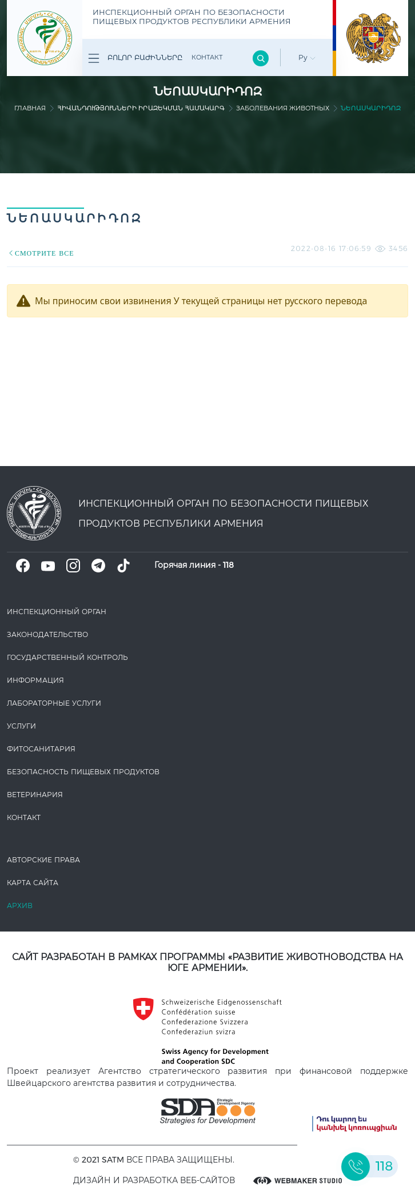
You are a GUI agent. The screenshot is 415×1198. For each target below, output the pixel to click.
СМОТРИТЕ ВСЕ (40, 253)
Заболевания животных (282, 108)
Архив (20, 905)
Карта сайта (32, 882)
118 (228, 565)
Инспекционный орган (56, 611)
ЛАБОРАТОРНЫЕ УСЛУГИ (54, 703)
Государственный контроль (67, 657)
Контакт (206, 57)
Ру (307, 57)
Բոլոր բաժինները (135, 58)
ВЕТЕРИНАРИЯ (35, 794)
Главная (30, 108)
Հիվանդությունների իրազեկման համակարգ (141, 108)
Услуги (21, 726)
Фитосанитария (41, 749)
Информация (35, 680)
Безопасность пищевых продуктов (83, 771)
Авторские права (43, 859)
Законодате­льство (47, 634)
